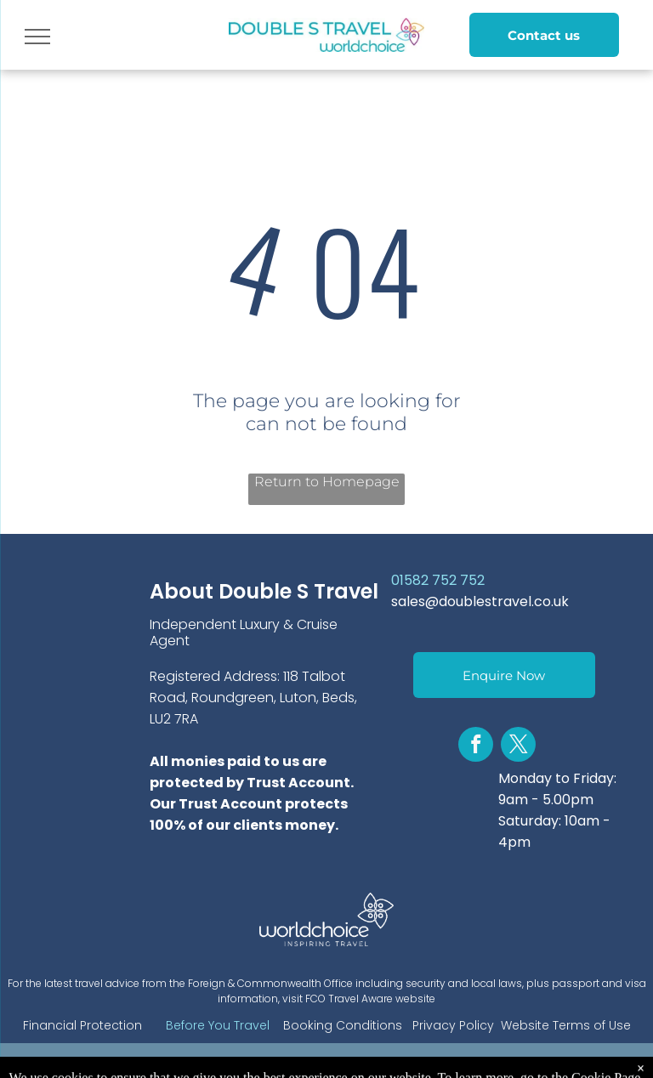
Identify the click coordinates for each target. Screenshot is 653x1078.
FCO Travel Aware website (370, 998)
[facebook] (475, 746)
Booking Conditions (342, 1025)
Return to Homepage (327, 482)
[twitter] (518, 746)
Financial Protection (82, 1025)
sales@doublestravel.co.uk (480, 601)
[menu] (37, 36)
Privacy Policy (453, 1025)
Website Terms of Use (566, 1025)
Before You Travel (218, 1025)
